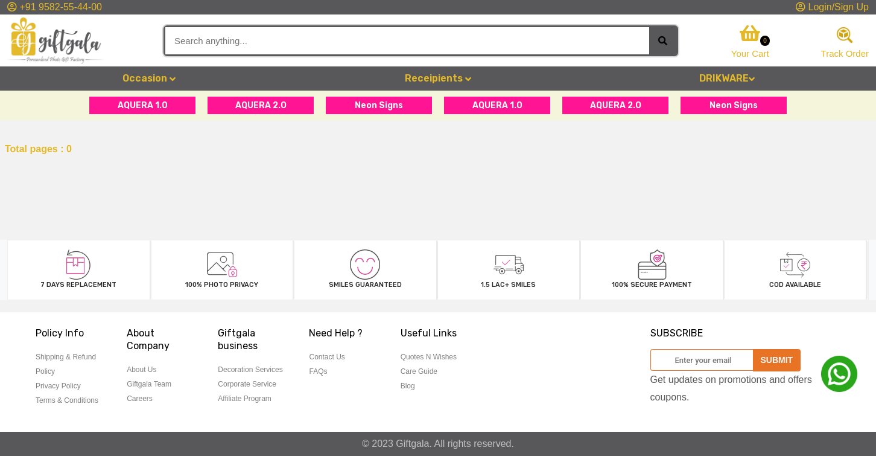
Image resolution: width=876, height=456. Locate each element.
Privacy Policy (58, 386)
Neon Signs (379, 105)
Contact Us (326, 357)
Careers (140, 398)
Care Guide (419, 371)
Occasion (149, 78)
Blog (408, 386)
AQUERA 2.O (261, 105)
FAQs (318, 371)
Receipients (438, 78)
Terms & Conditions (67, 400)
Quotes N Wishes (429, 357)
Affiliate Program (244, 398)
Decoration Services (250, 369)
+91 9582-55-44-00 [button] (54, 7)
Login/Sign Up (832, 7)
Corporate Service (247, 384)
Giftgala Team (149, 384)
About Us (141, 369)
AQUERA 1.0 (143, 105)
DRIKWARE (727, 78)
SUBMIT (777, 360)
